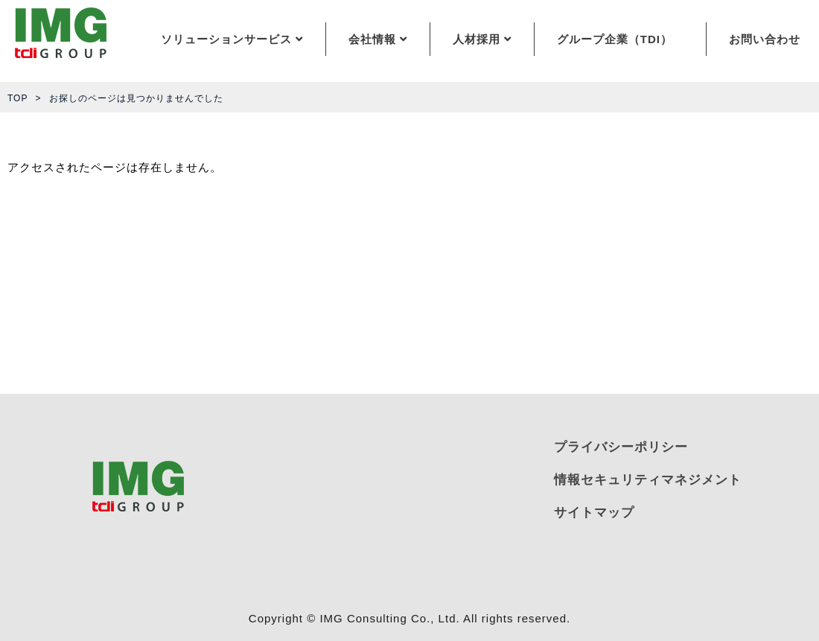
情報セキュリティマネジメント (648, 480)
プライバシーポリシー (621, 447)
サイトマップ (594, 513)
